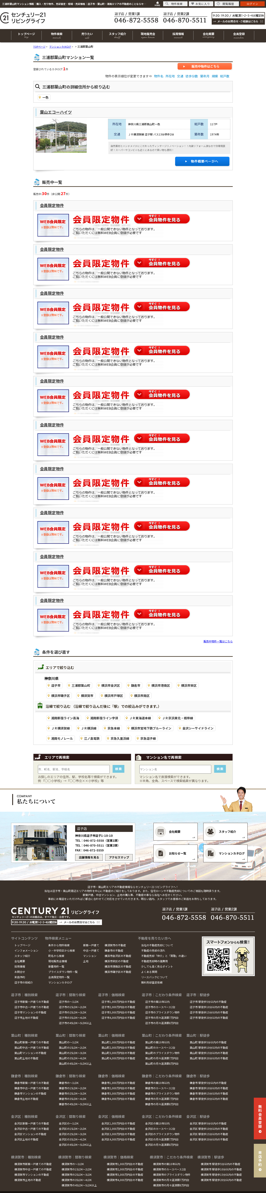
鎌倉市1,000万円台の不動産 (118, 1083)
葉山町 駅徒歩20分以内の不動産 (209, 1058)
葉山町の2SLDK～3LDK (72, 1053)
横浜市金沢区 (110, 685)
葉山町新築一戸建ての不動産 (31, 1042)
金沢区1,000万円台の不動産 (118, 1123)
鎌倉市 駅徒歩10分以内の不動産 (209, 1088)
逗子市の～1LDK (68, 1001)
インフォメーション (26, 950)
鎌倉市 (135, 685)
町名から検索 (56, 956)
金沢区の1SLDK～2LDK (72, 1128)
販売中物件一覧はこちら (218, 641)
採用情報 (19, 966)
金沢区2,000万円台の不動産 (118, 1128)
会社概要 (19, 961)
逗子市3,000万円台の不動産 (118, 1012)
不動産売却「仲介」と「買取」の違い (163, 956)
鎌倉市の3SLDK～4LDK (72, 1099)
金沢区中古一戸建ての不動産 (31, 1128)
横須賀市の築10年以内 (166, 1164)
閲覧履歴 (225, 4)
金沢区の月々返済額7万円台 (162, 1139)
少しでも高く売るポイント (157, 966)
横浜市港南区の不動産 (118, 966)
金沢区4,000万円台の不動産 (118, 1139)
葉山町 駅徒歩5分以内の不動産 (208, 1042)
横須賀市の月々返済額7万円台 (171, 1180)
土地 (85, 961)
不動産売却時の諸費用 (154, 961)
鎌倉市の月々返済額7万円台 (162, 1099)
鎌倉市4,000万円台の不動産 (118, 1099)
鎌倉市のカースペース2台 (160, 1088)
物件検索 (174, 4)
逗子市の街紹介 (23, 982)
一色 (45, 97)
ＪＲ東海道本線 (140, 718)
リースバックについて (154, 977)
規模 (215, 76)
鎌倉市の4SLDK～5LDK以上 (75, 1104)
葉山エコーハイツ (56, 112)
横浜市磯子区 (60, 695)
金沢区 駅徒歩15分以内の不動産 (209, 1134)
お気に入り (200, 4)
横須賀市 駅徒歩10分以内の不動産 (221, 1169)
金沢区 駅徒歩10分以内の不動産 (209, 1128)
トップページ (22, 945)
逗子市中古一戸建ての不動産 (31, 1007)
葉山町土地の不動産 (26, 1058)
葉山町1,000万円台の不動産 (118, 1042)
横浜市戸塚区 (113, 695)
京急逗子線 (148, 738)
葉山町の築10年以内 (157, 1042)
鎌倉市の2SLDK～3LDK (72, 1093)
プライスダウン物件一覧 (63, 972)
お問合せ (19, 972)
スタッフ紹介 (22, 956)
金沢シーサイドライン (197, 728)
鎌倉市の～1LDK (68, 1083)
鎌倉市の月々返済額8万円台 (162, 1104)
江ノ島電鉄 (92, 738)
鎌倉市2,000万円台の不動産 (118, 1088)
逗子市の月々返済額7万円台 (162, 1017)
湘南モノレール (62, 738)
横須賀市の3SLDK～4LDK (77, 1180)
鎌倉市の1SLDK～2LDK (72, 1088)
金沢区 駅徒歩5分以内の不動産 (208, 1123)
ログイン (252, 4)
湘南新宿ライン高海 (65, 718)
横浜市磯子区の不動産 (118, 972)
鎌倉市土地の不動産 (26, 1099)
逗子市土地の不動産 (26, 1017)
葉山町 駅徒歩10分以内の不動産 (209, 1047)
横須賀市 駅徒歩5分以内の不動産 (220, 1164)
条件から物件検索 (59, 945)
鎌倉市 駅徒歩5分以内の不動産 (208, 1083)
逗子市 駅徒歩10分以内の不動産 (209, 1007)
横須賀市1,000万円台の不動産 (125, 1164)
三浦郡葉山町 (81, 685)
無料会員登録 (260, 1116)
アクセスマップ (119, 857)
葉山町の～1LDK (68, 1042)
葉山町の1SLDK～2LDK (72, 1047)
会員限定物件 (52, 205)
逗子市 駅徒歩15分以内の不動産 (209, 1012)
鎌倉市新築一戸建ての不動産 (31, 1083)
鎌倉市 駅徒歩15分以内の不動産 (209, 1093)
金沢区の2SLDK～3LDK (72, 1134)
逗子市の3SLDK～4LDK (72, 1017)
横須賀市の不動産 (115, 945)
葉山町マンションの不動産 (30, 1053)
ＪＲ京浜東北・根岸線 (177, 718)
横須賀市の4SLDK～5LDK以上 (79, 1185)
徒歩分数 (192, 76)
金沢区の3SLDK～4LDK (72, 1139)
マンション (89, 956)
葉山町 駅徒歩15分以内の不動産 (209, 1053)
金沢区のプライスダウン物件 (162, 1134)
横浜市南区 (142, 695)
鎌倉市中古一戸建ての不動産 (31, 1088)
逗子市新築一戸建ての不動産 (31, 1001)
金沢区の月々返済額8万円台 (162, 1144)
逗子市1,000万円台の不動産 (118, 1001)
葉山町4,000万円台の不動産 (118, 1058)
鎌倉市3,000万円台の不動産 (118, 1093)
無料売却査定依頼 (151, 982)
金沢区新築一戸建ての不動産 (31, 1123)
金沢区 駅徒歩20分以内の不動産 (209, 1139)
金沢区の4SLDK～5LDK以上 (75, 1144)
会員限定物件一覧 (59, 977)
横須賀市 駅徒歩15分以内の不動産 (221, 1174)
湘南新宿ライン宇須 (104, 718)
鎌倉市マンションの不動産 (30, 1093)
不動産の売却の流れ (153, 950)
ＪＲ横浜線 (88, 728)
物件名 (158, 76)
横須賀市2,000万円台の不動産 (125, 1169)
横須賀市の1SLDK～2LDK (77, 1169)
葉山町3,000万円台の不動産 (118, 1053)
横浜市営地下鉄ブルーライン (151, 728)
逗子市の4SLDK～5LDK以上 (75, 1023)
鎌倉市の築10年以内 (157, 1083)
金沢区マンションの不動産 (30, 1134)
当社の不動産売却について (157, 945)
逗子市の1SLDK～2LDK (72, 1007)
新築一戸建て (91, 945)
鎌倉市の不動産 (114, 950)
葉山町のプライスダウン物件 (162, 1053)
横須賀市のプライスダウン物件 (171, 1174)
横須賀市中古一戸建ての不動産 (33, 1169)
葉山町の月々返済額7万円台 (162, 1058)
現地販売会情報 (57, 961)
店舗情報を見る (89, 857)
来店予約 (19, 977)
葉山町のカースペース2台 (160, 1047)
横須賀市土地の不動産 (27, 1180)
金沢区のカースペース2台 (160, 1128)
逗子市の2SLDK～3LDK (72, 1012)
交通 (180, 76)
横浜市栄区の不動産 (117, 961)
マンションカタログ (60, 982)
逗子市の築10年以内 (157, 1001)
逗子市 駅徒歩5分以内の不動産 (208, 1001)
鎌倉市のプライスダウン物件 (162, 1093)
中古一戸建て (91, 950)
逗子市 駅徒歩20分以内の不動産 (209, 1017)
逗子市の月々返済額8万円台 (162, 1023)
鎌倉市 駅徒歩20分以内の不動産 (209, 1099)
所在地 (170, 76)
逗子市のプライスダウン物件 (162, 1012)
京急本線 (114, 728)
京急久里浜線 (120, 738)
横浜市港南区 (160, 685)
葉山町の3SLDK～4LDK (72, 1058)
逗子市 (56, 685)
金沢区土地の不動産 (26, 1139)
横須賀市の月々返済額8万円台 (171, 1185)
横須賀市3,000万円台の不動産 (125, 1174)
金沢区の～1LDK (68, 1123)
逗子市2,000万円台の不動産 (118, 1007)
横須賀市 (87, 695)
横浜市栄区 (189, 685)
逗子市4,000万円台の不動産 (118, 1017)
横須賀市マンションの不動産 (31, 1174)
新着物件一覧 (56, 966)
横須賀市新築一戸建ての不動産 (33, 1164)
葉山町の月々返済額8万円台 (162, 1063)
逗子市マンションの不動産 (30, 1012)
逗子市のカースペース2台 (160, 1007)
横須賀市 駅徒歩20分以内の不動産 (221, 1180)
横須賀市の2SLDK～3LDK (77, 1174)
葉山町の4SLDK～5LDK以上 (75, 1063)
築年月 (204, 76)
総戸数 (224, 76)
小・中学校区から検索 (61, 950)
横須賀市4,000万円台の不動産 (125, 1180)
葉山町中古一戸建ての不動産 (31, 1047)
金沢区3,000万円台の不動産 (118, 1134)
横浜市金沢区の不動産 (118, 956)
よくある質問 (149, 972)
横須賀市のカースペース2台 (169, 1169)
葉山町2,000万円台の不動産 (118, 1047)
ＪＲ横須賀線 (60, 728)
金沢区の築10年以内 (157, 1123)
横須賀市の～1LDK (73, 1164)
